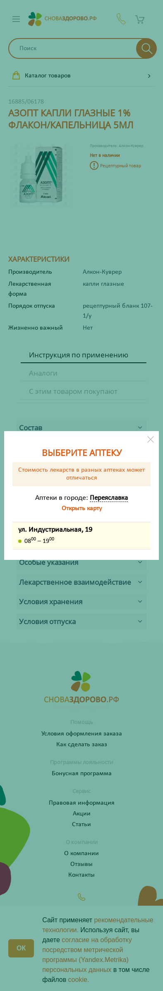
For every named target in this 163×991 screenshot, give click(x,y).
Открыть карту (82, 508)
